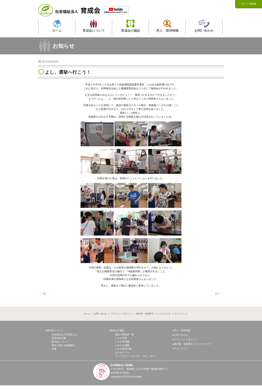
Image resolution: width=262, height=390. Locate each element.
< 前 (43, 297)
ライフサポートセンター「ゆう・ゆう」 (136, 360)
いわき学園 (121, 342)
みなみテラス (122, 356)
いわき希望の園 (123, 353)
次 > (217, 297)
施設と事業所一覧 (124, 338)
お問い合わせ (100, 317)
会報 (54, 353)
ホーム (86, 317)
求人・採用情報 (182, 334)
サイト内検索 (249, 4)
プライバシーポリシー (121, 317)
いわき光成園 (122, 349)
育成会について (55, 334)
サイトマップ (181, 317)
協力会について (60, 346)
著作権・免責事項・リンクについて (153, 317)
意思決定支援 (59, 342)
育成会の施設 (117, 334)
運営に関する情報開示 (63, 349)
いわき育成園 (122, 346)
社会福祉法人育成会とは (64, 338)
